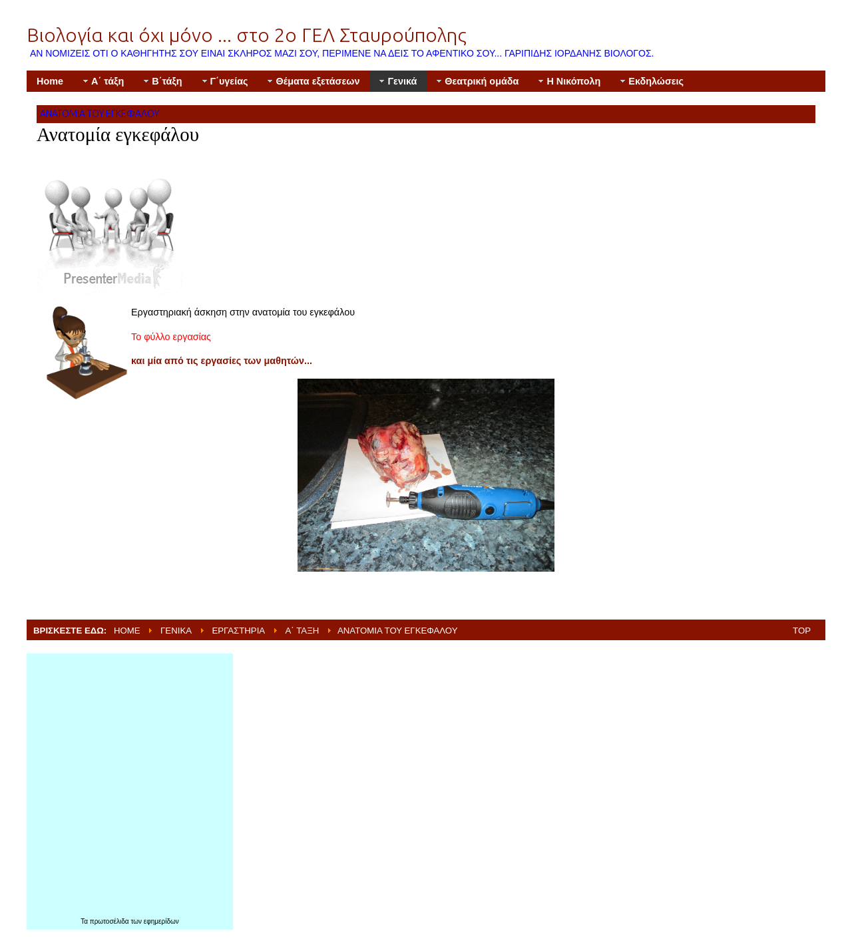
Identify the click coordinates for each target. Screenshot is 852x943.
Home (127, 631)
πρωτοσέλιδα (110, 921)
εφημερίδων (161, 921)
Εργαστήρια (238, 631)
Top (802, 631)
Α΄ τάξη (303, 631)
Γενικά (176, 631)
